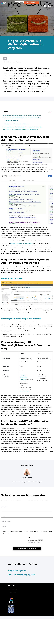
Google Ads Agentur (17, 570)
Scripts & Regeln (24, 391)
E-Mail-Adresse (6, 521)
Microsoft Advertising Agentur (21, 575)
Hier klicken (41, 540)
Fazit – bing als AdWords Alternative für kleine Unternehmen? (20, 129)
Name (3, 516)
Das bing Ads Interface (11, 120)
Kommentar (5, 507)
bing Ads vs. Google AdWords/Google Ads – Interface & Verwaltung (22, 117)
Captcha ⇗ (34, 542)
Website (3, 526)
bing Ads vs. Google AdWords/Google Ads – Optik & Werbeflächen (22, 115)
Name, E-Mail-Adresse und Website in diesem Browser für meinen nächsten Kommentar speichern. (28, 532)
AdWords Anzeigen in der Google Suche (21, 243)
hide (50, 111)
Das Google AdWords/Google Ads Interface (17, 124)
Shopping (23, 379)
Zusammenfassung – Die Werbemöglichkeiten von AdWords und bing (22, 127)
